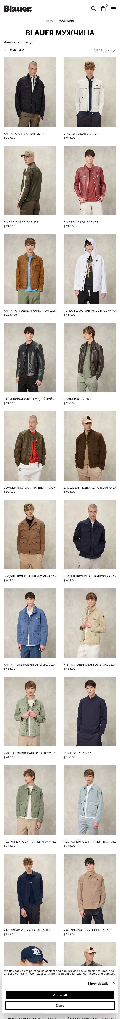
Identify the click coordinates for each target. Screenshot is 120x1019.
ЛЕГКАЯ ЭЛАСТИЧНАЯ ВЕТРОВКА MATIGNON (90, 310)
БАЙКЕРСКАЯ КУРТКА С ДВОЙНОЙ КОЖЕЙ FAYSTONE (30, 399)
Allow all (60, 995)
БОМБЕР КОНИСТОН (78, 399)
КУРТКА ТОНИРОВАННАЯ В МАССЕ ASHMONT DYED (30, 664)
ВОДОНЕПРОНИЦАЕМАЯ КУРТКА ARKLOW (30, 576)
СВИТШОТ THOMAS (77, 753)
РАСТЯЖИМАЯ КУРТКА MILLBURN (27, 930)
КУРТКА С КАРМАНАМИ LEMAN (25, 133)
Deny (60, 1005)
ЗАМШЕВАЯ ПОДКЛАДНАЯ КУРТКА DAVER (90, 487)
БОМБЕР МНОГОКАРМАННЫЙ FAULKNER (30, 487)
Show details (98, 983)
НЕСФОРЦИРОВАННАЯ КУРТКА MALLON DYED (30, 841)
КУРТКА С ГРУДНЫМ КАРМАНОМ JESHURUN (30, 310)
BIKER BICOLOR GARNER (81, 133)
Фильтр (13, 50)
